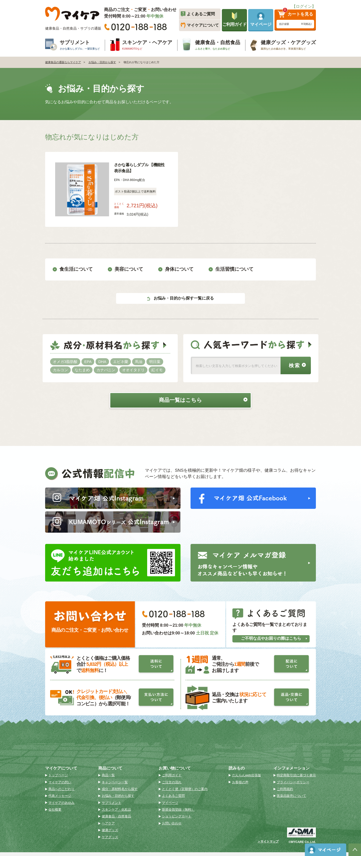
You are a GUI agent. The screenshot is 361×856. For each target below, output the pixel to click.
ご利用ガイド (172, 779)
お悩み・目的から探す (102, 62)
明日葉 (154, 361)
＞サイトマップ (268, 845)
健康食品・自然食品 (116, 820)
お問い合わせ (172, 827)
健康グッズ (110, 834)
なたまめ (82, 369)
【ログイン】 (304, 6)
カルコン (60, 369)
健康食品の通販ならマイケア (63, 62)
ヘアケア (108, 827)
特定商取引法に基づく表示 (296, 779)
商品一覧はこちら (198, 400)
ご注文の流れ (172, 786)
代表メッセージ (59, 799)
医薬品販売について (291, 799)
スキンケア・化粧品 (116, 813)
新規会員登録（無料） (178, 813)
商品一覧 (108, 779)
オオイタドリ (133, 369)
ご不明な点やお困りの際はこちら (274, 642)
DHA (102, 361)
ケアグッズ (110, 841)
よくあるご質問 (173, 799)
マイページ (170, 806)
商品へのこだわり (61, 793)
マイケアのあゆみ (61, 806)
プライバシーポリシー (293, 786)
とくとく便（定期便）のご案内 (185, 793)
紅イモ (157, 369)
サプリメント (111, 806)
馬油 (138, 361)
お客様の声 (240, 786)
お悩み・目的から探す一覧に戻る (180, 298)
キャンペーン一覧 (115, 786)
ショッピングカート (176, 820)
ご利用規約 (285, 793)
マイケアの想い (59, 786)
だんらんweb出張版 (246, 779)
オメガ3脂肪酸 (65, 361)
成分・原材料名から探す (120, 793)
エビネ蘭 (120, 361)
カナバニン (106, 369)
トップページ (58, 779)
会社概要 (54, 813)
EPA (88, 361)
